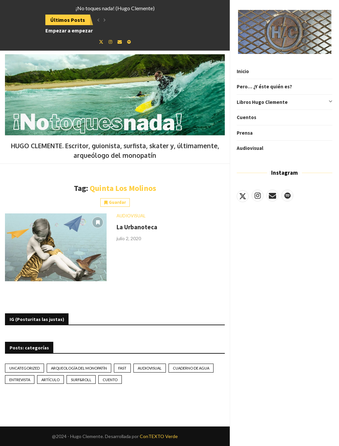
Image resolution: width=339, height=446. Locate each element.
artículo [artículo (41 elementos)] (50, 380)
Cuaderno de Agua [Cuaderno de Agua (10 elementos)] (191, 368)
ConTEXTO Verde (159, 436)
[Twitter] (243, 195)
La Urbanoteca (137, 227)
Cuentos (246, 117)
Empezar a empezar (69, 30)
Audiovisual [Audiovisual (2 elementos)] (150, 368)
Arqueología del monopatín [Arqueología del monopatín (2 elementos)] (79, 368)
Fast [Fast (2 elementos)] (122, 368)
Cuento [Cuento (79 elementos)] (110, 380)
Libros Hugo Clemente (284, 102)
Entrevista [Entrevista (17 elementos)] (19, 380)
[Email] (272, 195)
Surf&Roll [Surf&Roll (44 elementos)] (81, 380)
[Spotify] (287, 195)
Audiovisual (250, 148)
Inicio (243, 71)
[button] (98, 20)
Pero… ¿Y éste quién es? (264, 86)
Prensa (245, 133)
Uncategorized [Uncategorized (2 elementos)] (24, 368)
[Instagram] (258, 195)
